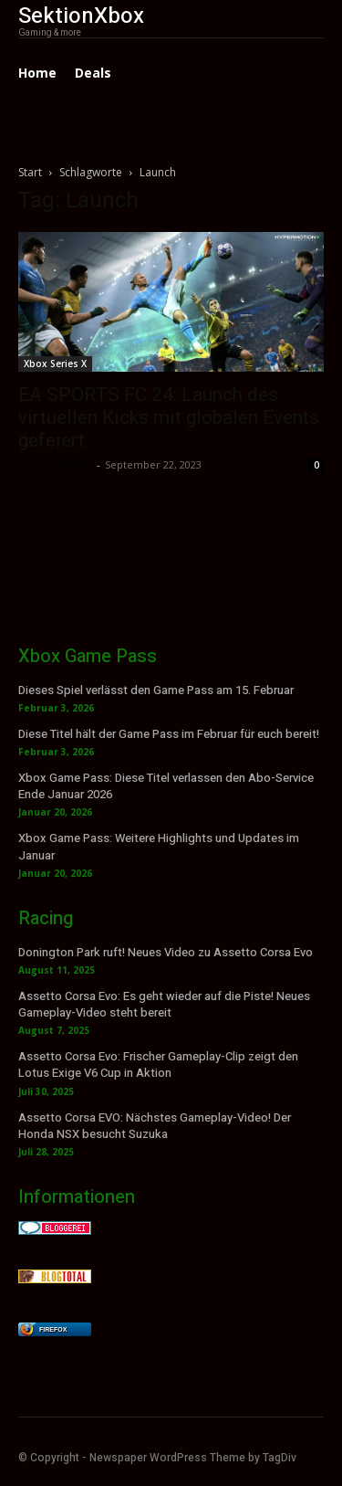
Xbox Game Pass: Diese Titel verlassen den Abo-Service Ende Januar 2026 (166, 786)
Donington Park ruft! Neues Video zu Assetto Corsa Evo (165, 952)
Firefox (53, 1329)
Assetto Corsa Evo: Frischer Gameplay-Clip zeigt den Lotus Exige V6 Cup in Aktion (158, 1064)
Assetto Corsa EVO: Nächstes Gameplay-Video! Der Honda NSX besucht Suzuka (154, 1126)
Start (30, 172)
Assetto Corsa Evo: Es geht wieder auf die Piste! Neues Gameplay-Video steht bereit (164, 1004)
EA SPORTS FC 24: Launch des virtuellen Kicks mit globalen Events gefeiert (168, 417)
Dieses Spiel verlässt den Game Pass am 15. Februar (156, 690)
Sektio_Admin (55, 464)
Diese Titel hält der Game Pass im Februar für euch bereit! (168, 734)
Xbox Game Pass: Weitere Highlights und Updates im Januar (158, 846)
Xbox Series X (55, 363)
